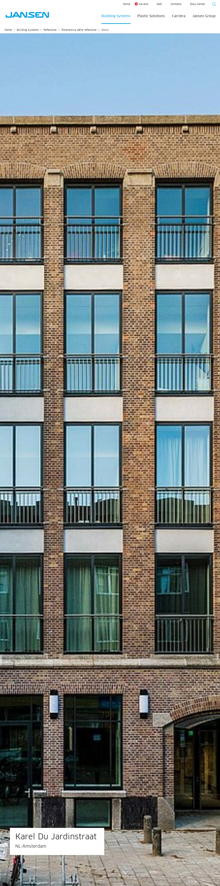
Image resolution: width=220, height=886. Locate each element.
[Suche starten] (212, 5)
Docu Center (197, 4)
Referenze (50, 30)
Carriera (178, 16)
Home (126, 4)
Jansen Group (203, 16)
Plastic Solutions (151, 16)
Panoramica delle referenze (78, 30)
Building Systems (115, 16)
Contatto (176, 4)
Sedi (159, 4)
